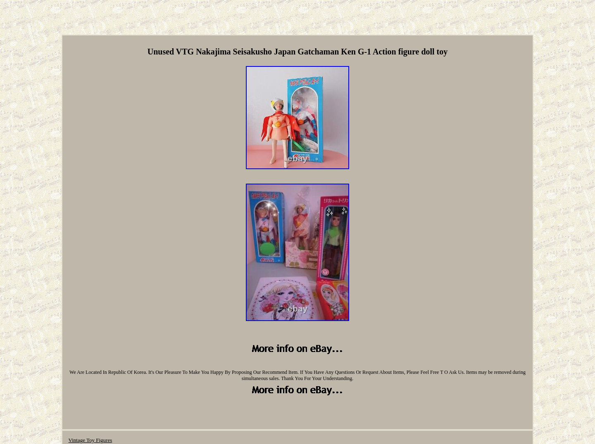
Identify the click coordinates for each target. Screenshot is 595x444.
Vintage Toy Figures (90, 440)
